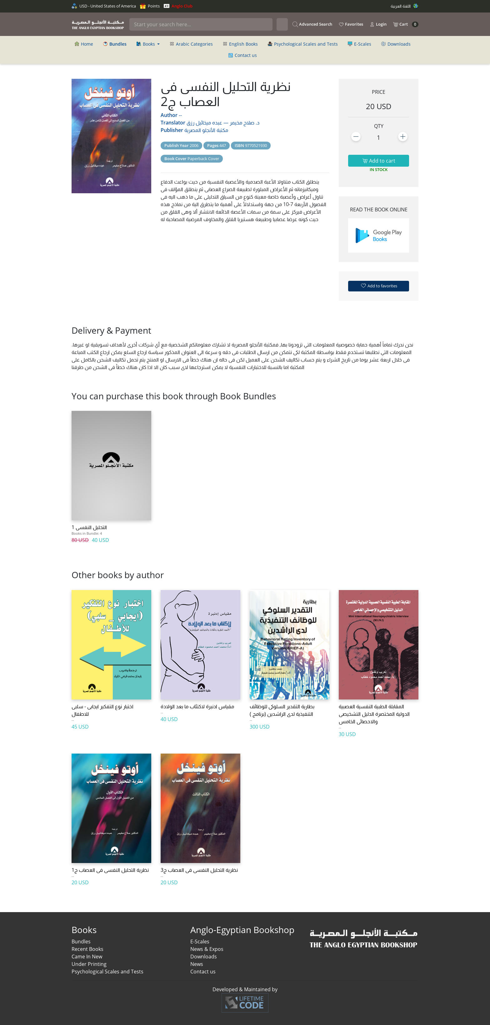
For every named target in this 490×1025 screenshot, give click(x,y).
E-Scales (359, 44)
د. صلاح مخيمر (244, 122)
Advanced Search (312, 24)
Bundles (81, 941)
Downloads (396, 44)
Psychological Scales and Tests (303, 44)
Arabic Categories (191, 44)
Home (84, 44)
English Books (240, 44)
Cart (405, 24)
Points (150, 6)
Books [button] (146, 44)
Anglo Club (178, 6)
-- (180, 115)
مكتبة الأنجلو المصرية (206, 130)
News (196, 964)
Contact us (242, 55)
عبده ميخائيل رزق (204, 122)
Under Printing (89, 964)
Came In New (87, 956)
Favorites (350, 24)
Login (378, 24)
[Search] (200, 24)
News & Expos (206, 949)
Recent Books (87, 949)
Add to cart (378, 160)
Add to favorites (378, 285)
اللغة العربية (404, 6)
